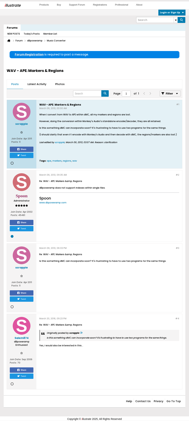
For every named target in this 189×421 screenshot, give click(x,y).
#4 (177, 318)
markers (57, 160)
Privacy (158, 401)
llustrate (12, 5)
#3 (177, 248)
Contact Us (143, 401)
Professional (121, 4)
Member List (50, 33)
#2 (177, 174)
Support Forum (77, 4)
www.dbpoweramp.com (52, 202)
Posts (15, 84)
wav (74, 160)
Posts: (14, 141)
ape (49, 160)
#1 (177, 104)
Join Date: (17, 138)
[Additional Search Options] (176, 20)
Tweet (21, 155)
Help (129, 401)
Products (44, 4)
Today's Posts (32, 33)
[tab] (15, 84)
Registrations (100, 4)
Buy (59, 4)
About (139, 4)
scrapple (59, 142)
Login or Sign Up (172, 12)
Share (21, 149)
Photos (60, 84)
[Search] (157, 20)
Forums (12, 28)
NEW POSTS (13, 33)
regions (67, 160)
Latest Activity (37, 84)
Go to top (173, 401)
